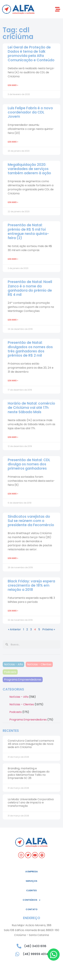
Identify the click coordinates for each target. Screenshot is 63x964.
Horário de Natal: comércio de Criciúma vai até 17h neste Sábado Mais (31, 407)
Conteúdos (31, 900)
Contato (31, 909)
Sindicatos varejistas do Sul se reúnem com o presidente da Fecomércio (31, 520)
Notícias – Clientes (21, 704)
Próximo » (48, 629)
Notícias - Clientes (39, 664)
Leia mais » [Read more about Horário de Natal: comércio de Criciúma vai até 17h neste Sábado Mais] (13, 437)
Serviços (31, 881)
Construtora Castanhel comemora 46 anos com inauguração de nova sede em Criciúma (31, 744)
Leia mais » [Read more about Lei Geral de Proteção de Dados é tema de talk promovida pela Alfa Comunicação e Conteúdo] (13, 85)
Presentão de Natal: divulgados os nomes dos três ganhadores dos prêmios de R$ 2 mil (30, 349)
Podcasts (10, 672)
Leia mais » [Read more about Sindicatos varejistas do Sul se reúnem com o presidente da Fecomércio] (13, 558)
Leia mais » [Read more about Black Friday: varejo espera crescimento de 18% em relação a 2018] (13, 610)
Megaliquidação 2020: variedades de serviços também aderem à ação (29, 168)
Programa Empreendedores (22, 680)
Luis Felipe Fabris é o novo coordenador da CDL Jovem (30, 112)
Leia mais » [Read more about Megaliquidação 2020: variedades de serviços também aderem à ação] (13, 202)
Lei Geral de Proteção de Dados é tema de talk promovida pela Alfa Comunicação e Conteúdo (31, 53)
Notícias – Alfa (18, 697)
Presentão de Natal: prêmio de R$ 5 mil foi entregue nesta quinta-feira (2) (28, 231)
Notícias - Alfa (13, 664)
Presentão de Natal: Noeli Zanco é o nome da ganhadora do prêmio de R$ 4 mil (30, 288)
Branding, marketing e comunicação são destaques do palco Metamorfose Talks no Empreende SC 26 (29, 773)
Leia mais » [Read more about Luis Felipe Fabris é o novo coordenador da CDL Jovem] (13, 141)
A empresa (31, 871)
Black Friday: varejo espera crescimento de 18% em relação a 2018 (31, 585)
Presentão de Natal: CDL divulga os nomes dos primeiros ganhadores (29, 464)
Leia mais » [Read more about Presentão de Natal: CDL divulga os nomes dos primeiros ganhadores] (13, 493)
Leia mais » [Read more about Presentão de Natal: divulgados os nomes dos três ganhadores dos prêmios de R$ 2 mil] (13, 380)
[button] (57, 9)
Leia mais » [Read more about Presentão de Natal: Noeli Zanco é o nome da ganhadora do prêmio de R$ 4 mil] (13, 319)
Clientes (31, 890)
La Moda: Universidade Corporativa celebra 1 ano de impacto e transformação (31, 802)
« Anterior (14, 629)
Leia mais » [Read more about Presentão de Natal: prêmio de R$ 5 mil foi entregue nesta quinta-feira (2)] (13, 259)
